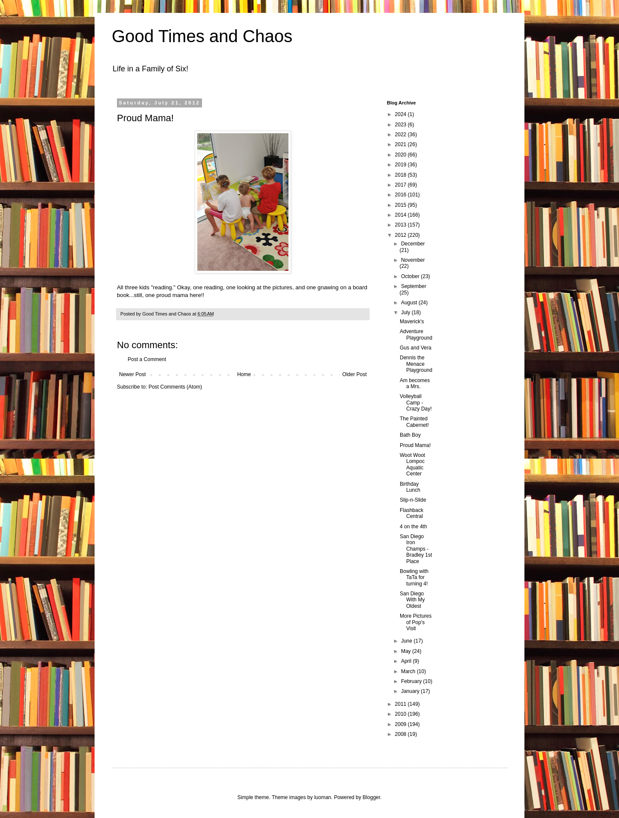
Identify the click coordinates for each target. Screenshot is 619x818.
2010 (401, 714)
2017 (401, 185)
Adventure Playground (416, 334)
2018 (401, 175)
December (413, 244)
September (413, 286)
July (406, 312)
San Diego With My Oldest (412, 600)
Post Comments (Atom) (175, 387)
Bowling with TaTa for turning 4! (414, 577)
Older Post (354, 374)
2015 (401, 205)
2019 (401, 165)
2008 (401, 734)
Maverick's (412, 322)
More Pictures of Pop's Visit (416, 622)
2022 (401, 135)
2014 (401, 215)
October (411, 276)
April (407, 661)
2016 (401, 195)
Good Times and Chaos (202, 36)
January (411, 691)
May (406, 651)
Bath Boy (410, 435)
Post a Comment (147, 359)
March (409, 671)
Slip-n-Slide (413, 500)
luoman (322, 797)
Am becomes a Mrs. (415, 383)
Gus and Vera (415, 348)
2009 (401, 724)
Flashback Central (411, 513)
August (410, 303)
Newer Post (132, 374)
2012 (401, 235)
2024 (401, 114)
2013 (401, 225)
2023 (401, 125)
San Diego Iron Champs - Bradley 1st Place (416, 548)
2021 (401, 144)
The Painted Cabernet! (414, 422)
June (407, 641)
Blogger (371, 797)
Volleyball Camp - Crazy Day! (416, 402)
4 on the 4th (413, 527)
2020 (401, 155)
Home (244, 374)
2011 (401, 704)
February (412, 681)
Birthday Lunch (410, 487)
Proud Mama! (415, 445)
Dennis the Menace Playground (416, 364)
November (413, 260)
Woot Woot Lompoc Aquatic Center (412, 464)
